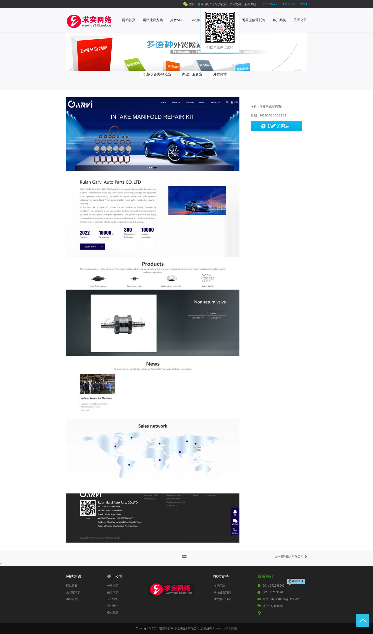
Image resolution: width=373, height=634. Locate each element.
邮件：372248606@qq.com (281, 599)
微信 (192, 4)
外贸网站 (220, 74)
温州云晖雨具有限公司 (289, 556)
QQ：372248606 (273, 585)
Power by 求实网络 (225, 628)
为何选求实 (73, 592)
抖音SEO (176, 20)
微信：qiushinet (273, 606)
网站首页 (128, 20)
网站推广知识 (222, 599)
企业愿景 (113, 612)
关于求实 (113, 592)
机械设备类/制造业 (157, 74)
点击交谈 (296, 583)
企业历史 (113, 606)
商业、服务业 (192, 74)
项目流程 (72, 599)
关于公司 (300, 20)
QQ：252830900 (273, 592)
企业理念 (113, 599)
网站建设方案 (153, 20)
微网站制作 (205, 4)
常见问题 (219, 585)
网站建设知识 (222, 592)
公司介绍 (113, 585)
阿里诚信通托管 (253, 20)
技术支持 (235, 4)
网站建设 (72, 585)
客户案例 (221, 4)
